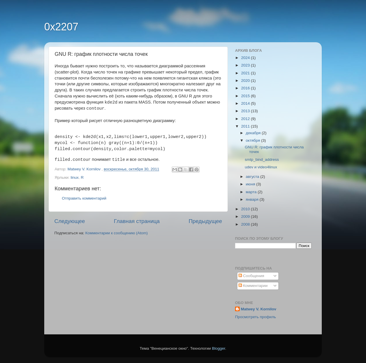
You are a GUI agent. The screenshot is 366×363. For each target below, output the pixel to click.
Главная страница (137, 221)
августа (253, 176)
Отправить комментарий (84, 198)
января (253, 199)
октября (253, 140)
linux (75, 177)
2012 (246, 119)
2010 (246, 209)
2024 (246, 58)
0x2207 (61, 27)
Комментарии (253, 285)
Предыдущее (205, 221)
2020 (246, 80)
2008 (246, 224)
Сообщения (251, 276)
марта (252, 192)
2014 (246, 103)
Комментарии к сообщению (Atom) (116, 233)
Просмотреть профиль (255, 317)
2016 (246, 88)
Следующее (69, 221)
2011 (246, 126)
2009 (246, 216)
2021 (246, 73)
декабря (254, 133)
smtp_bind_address (262, 159)
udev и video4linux (261, 167)
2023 (246, 65)
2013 (246, 111)
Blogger (218, 348)
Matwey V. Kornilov (258, 309)
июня (251, 184)
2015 (246, 96)
